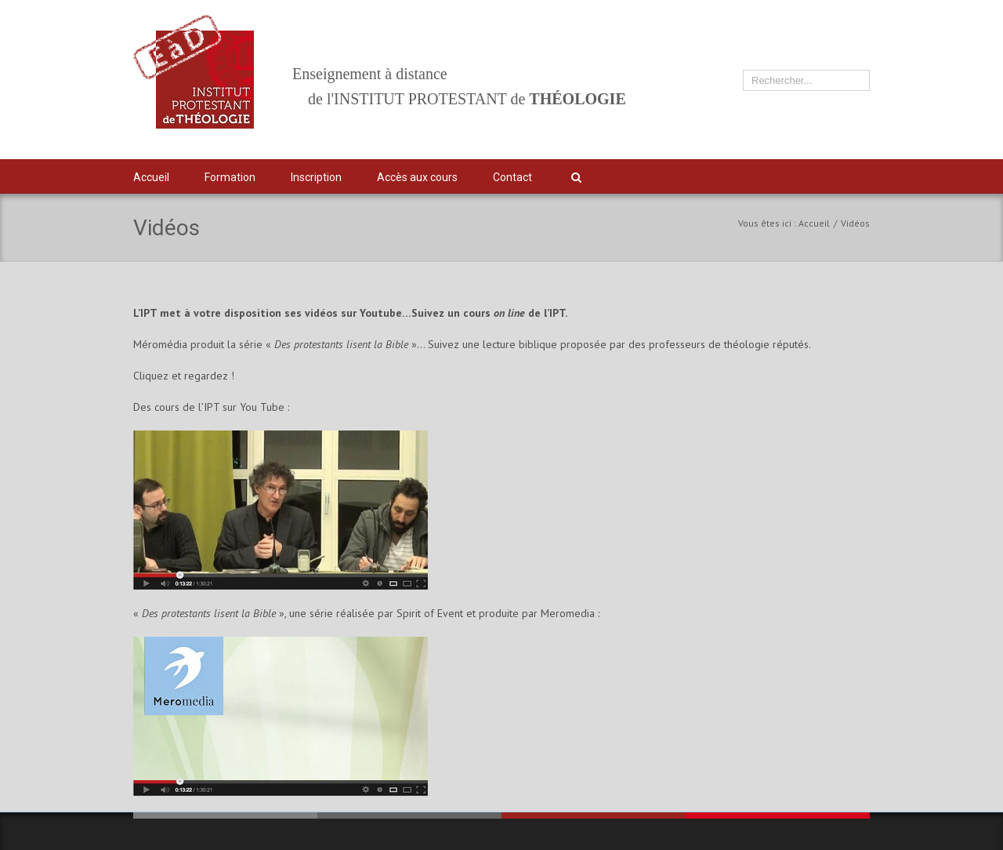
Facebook (816, 175)
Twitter (787, 177)
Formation (230, 177)
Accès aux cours (417, 177)
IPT (845, 176)
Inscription (316, 177)
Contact (512, 177)
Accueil (151, 177)
